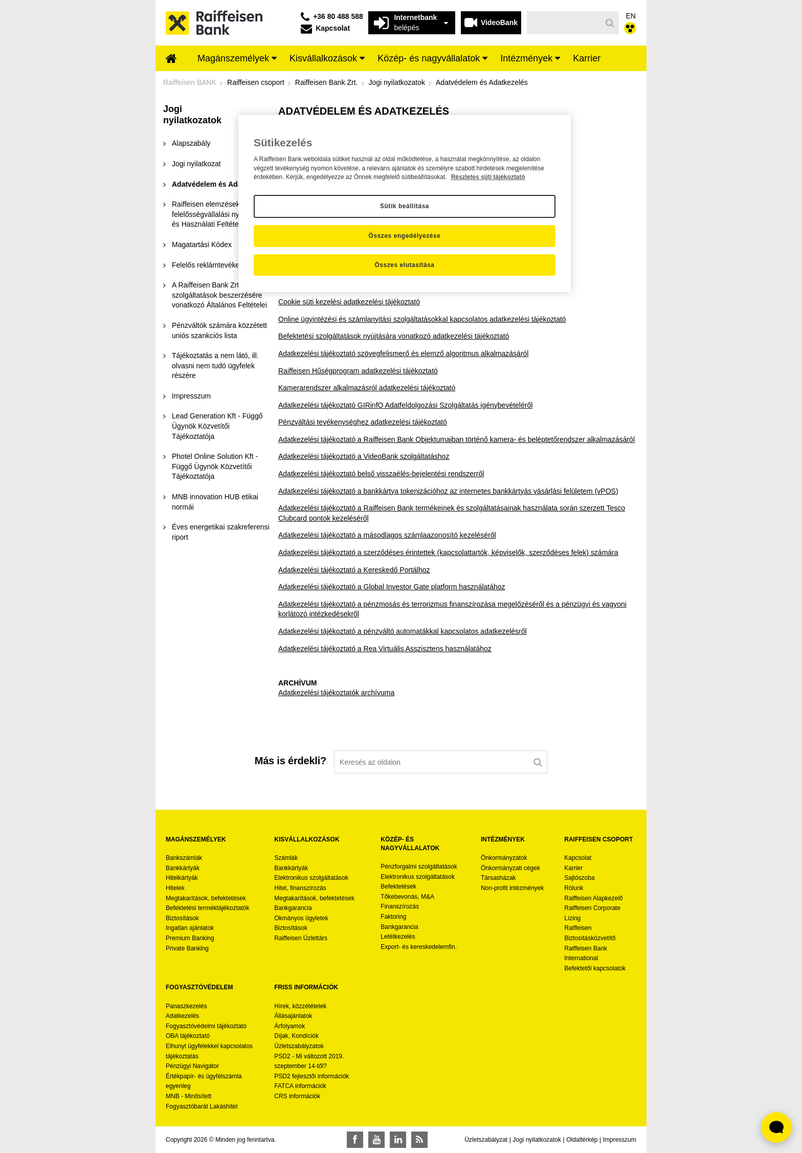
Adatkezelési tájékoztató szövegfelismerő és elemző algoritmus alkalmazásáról (403, 353)
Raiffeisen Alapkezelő (593, 898)
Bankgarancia (292, 908)
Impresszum (619, 1139)
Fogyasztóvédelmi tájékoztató (206, 1026)
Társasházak (498, 877)
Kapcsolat (577, 857)
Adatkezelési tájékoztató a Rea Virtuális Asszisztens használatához (385, 649)
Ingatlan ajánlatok (190, 928)
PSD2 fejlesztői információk (311, 1076)
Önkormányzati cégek (510, 868)
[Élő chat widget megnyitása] (776, 1127)
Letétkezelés (398, 936)
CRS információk (297, 1096)
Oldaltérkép (581, 1139)
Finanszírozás (400, 906)
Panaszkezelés (186, 1006)
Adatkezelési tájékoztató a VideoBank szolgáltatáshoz (363, 456)
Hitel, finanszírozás (300, 888)
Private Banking (187, 948)
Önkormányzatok (504, 857)
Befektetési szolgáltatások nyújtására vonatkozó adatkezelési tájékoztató (393, 336)
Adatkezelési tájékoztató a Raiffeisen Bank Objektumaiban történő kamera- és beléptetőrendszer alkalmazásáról (456, 439)
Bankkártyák (182, 868)
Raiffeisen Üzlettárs (300, 938)
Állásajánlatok (293, 1015)
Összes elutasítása (404, 265)
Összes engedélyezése (405, 235)
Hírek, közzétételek (300, 1006)
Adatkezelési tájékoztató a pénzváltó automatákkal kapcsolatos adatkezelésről (402, 631)
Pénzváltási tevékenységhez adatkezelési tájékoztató (362, 422)
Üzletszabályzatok (299, 1046)
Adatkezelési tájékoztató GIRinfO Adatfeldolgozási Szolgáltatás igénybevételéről (405, 405)
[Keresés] (564, 22)
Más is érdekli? (290, 760)
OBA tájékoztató (188, 1035)
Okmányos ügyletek (301, 918)
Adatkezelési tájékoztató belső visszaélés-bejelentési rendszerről (381, 474)
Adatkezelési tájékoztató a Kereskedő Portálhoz (354, 570)
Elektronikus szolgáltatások (311, 877)
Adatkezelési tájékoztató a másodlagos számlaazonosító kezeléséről (387, 535)
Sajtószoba (579, 877)
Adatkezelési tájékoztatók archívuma (336, 693)
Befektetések (398, 886)
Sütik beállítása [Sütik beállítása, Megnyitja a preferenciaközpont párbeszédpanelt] (404, 206)
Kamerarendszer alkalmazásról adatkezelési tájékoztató (366, 388)
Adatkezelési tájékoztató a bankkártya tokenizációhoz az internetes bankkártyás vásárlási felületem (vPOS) (448, 491)
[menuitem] (171, 59)
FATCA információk (300, 1086)
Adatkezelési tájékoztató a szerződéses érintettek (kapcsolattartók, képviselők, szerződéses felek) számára (448, 552)
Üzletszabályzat (485, 1139)
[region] (404, 203)
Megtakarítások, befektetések (206, 898)
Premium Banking (190, 938)
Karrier (573, 868)
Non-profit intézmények (512, 888)
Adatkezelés (182, 1015)
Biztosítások (182, 918)
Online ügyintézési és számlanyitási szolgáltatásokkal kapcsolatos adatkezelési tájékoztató (422, 319)
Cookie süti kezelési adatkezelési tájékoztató (349, 302)
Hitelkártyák (182, 877)
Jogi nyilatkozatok (537, 1139)
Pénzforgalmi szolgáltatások (419, 866)
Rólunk (573, 888)
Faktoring (393, 916)
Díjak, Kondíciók (296, 1035)
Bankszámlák (184, 857)
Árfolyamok (289, 1026)
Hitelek (175, 888)
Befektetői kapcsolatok (595, 968)
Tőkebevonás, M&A (407, 896)
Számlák (286, 857)
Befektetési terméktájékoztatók (207, 908)
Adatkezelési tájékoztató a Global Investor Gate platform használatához (391, 587)
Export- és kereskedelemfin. (419, 946)
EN (631, 16)
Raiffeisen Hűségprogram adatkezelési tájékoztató (358, 371)
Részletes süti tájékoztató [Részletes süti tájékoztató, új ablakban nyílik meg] (488, 177)
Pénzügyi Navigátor (192, 1066)
